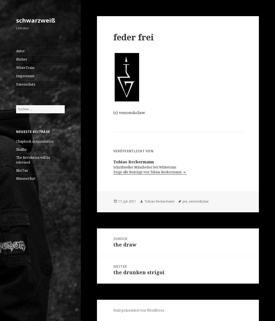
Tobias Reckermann (159, 201)
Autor (20, 51)
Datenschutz (25, 84)
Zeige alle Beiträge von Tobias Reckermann (147, 172)
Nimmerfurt (25, 178)
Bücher (21, 59)
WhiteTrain (25, 67)
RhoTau (22, 170)
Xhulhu (21, 149)
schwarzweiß (35, 20)
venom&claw (198, 201)
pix (185, 201)
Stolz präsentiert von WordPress (138, 310)
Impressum (25, 76)
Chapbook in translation (34, 141)
